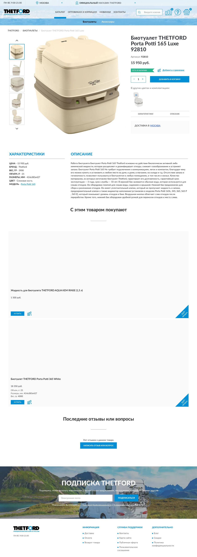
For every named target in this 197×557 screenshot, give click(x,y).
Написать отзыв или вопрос (98, 435)
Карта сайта (125, 528)
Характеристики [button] (145, 114)
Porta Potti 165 (28, 184)
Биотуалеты (89, 22)
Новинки (105, 12)
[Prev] (17, 40)
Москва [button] (155, 126)
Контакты (120, 12)
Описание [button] (174, 114)
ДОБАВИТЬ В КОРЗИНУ (170, 79)
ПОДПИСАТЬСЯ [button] (126, 487)
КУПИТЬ (17, 303)
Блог (156, 523)
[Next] (17, 128)
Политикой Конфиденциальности (97, 494)
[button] (177, 12)
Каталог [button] (60, 12)
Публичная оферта (128, 532)
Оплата (88, 528)
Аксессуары (108, 22)
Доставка (89, 523)
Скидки (157, 528)
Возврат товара (92, 532)
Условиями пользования (124, 494)
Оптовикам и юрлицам (82, 12)
